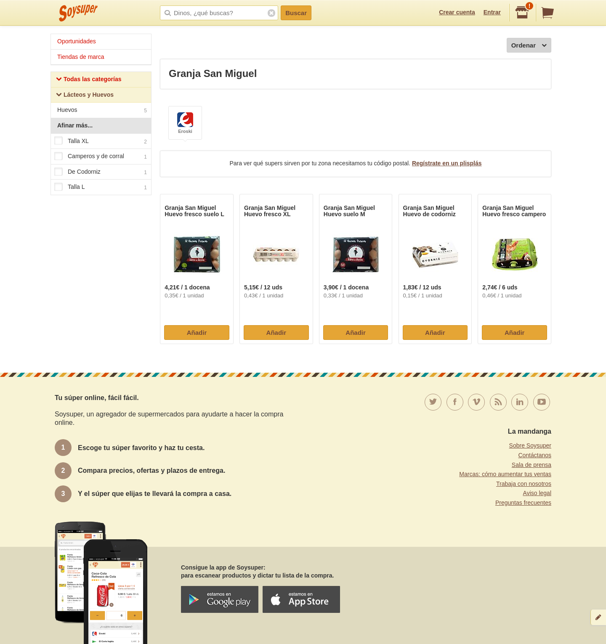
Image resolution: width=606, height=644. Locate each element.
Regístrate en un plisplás (447, 163)
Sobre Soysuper (530, 445)
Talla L (100, 187)
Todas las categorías (88, 80)
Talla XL (100, 141)
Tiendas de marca (80, 56)
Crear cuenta (457, 12)
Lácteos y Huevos (85, 95)
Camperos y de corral (100, 156)
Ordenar (529, 46)
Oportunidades (76, 41)
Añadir (197, 332)
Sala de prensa (531, 464)
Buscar (296, 12)
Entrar (492, 12)
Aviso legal (537, 493)
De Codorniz (100, 172)
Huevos (102, 110)
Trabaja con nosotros (523, 483)
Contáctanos (534, 455)
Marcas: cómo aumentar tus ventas (505, 474)
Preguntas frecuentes (523, 502)
